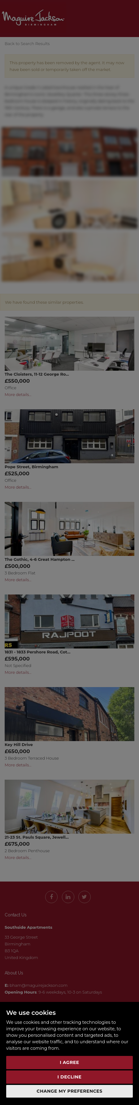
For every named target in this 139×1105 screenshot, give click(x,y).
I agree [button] (69, 1062)
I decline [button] (70, 1077)
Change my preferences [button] (69, 1091)
